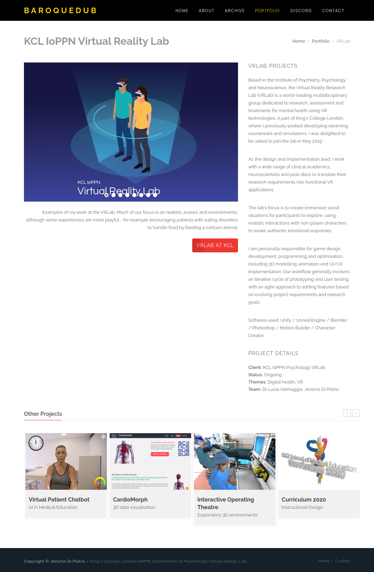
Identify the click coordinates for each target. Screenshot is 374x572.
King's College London (113, 561)
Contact (333, 11)
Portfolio (267, 11)
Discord (301, 11)
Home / (325, 561)
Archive (235, 11)
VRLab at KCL (214, 245)
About (206, 11)
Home (182, 11)
